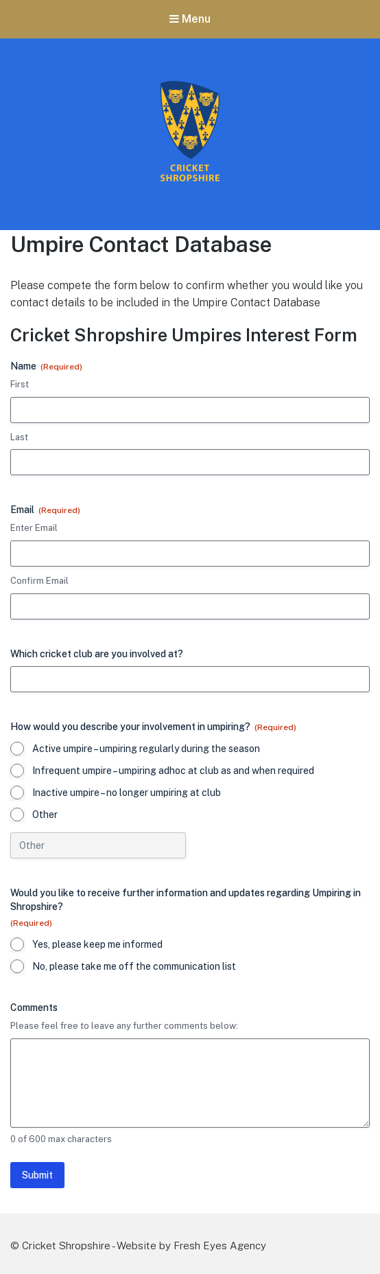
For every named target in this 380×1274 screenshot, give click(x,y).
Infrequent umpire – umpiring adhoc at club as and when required (173, 770)
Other (45, 814)
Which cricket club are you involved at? (96, 653)
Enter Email (34, 528)
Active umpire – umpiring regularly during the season (146, 748)
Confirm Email (39, 581)
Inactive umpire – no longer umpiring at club (126, 792)
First (19, 384)
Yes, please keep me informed (97, 944)
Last (19, 437)
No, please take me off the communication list (134, 966)
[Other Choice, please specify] (98, 845)
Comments (34, 1007)
